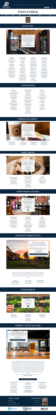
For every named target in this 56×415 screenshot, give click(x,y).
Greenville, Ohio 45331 (13, 179)
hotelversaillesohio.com (29, 45)
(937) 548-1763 (23, 63)
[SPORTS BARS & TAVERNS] (35, 15)
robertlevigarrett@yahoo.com (29, 135)
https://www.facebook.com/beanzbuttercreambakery (28, 169)
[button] (33, 5)
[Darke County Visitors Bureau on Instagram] (46, 7)
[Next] (48, 42)
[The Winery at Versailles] (29, 267)
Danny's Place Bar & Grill (14, 225)
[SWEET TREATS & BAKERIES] (25, 15)
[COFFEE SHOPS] (16, 15)
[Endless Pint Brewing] (28, 267)
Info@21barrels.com (39, 252)
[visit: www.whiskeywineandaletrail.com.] (28, 379)
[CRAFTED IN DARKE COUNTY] (45, 15)
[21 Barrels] (26, 267)
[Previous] (7, 42)
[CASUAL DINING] (10, 15)
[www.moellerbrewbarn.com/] (17, 340)
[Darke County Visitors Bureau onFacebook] (45, 7)
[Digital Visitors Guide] (36, 400)
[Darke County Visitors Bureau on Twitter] (48, 7)
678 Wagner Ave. (13, 182)
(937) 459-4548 (12, 63)
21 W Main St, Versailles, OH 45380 (28, 391)
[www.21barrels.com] (38, 254)
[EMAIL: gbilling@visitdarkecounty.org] (14, 404)
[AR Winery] (27, 267)
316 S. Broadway (13, 178)
